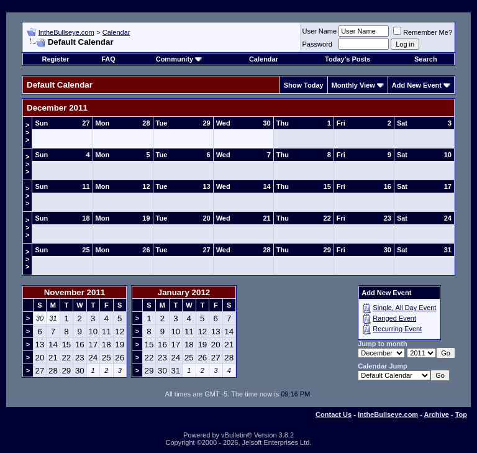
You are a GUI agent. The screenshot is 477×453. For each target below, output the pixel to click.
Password (317, 44)
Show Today (304, 85)
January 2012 (184, 292)
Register (55, 59)
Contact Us (334, 414)
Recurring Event (397, 328)
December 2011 (57, 107)
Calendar (116, 32)
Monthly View (353, 85)
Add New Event (417, 85)
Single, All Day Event (404, 307)
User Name (319, 31)
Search (425, 59)
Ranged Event (394, 318)
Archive (436, 414)
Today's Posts (347, 59)
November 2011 (75, 292)
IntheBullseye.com (66, 32)
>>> (27, 132)
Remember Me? (422, 32)
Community (179, 59)
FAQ (108, 59)
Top (461, 414)
